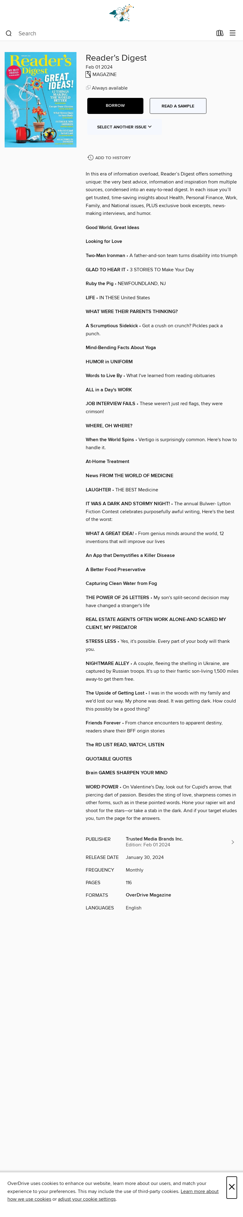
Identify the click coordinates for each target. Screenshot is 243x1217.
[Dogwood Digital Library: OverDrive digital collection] (121, 13)
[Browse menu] (232, 33)
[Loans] (220, 34)
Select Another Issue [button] (124, 127)
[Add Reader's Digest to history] (109, 158)
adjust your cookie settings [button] (87, 1199)
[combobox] (109, 33)
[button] (115, 106)
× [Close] (232, 1187)
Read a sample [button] (178, 106)
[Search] (9, 33)
